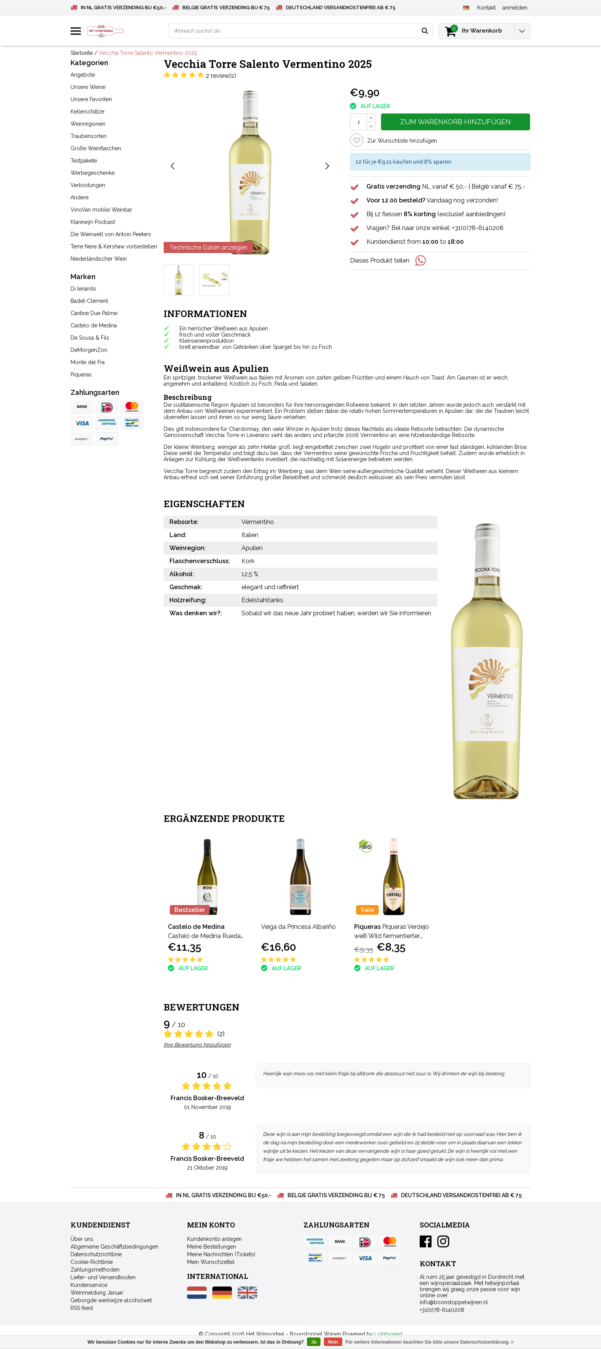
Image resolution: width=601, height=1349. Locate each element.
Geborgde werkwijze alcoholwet (111, 1300)
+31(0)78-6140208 (442, 1310)
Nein (333, 1342)
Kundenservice (89, 1285)
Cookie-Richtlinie (92, 1262)
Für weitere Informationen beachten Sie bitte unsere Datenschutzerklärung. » (429, 1342)
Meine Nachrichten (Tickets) (221, 1254)
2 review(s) (221, 75)
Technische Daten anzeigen (208, 247)
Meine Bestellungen (211, 1247)
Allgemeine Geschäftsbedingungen (114, 1247)
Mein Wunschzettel (211, 1262)
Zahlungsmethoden (95, 1270)
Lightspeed (388, 1334)
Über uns (82, 1239)
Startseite (82, 53)
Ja (313, 1342)
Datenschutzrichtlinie (96, 1254)
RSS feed (82, 1308)
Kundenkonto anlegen (214, 1239)
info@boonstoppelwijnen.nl (454, 1302)
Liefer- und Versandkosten (103, 1277)
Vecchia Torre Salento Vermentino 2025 (148, 53)
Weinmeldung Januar (97, 1293)
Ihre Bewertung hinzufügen (197, 1045)
